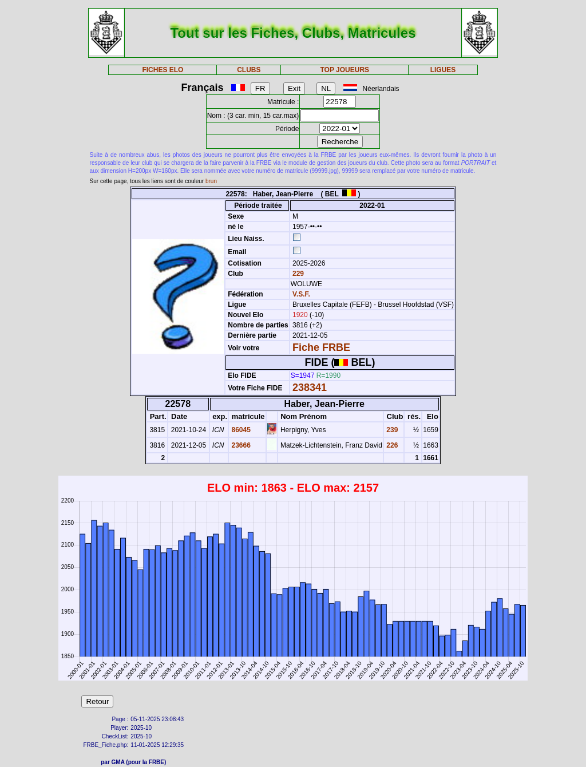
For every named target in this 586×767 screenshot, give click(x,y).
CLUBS (248, 70)
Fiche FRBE (321, 347)
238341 (309, 387)
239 (391, 430)
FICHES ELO (162, 70)
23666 (240, 445)
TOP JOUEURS (345, 70)
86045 (240, 430)
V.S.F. (301, 294)
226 (391, 445)
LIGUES (443, 70)
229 (297, 274)
